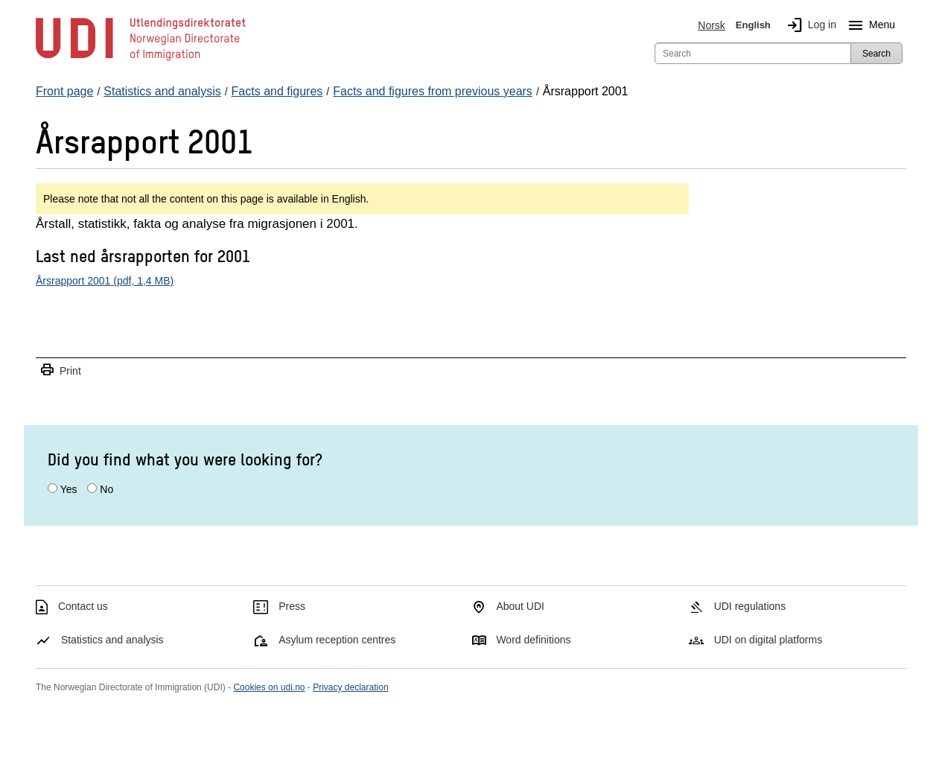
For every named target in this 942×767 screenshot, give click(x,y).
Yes (68, 489)
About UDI (520, 606)
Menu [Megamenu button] (868, 25)
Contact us (83, 606)
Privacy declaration (350, 687)
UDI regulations (750, 606)
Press (292, 606)
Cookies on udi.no (269, 687)
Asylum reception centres (337, 640)
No (106, 489)
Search (876, 53)
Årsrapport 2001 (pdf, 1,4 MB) (105, 281)
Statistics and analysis (112, 640)
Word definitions (533, 640)
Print (60, 370)
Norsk (711, 25)
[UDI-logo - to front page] (141, 60)
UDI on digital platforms (768, 640)
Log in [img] (808, 25)
